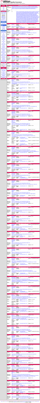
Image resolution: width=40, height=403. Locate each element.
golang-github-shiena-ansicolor (31, 19)
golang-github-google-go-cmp (25, 13)
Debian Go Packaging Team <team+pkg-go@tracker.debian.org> (21, 65)
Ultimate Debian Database (3, 75)
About (3, 7)
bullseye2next (3, 57)
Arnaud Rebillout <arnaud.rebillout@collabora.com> (19, 106)
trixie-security (3, 44)
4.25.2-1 (26, 282)
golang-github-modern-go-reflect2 (14, 217)
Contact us (3, 10)
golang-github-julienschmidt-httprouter (14, 165)
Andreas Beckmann (25, 401)
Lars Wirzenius (15, 401)
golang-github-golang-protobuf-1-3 (14, 80)
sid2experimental (3, 32)
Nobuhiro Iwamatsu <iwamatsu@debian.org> (28, 42)
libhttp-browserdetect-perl (23, 22)
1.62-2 (26, 369)
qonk (35, 22)
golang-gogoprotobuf (35, 20)
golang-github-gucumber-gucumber (14, 133)
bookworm (3, 47)
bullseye (3, 53)
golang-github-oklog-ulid (14, 232)
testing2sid (3, 39)
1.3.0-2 (26, 169)
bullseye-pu (3, 56)
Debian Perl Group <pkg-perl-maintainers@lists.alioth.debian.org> (21, 360)
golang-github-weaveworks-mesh (27, 20)
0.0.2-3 (26, 99)
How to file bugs (3, 12)
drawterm (17, 11)
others (34, 401)
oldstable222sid (3, 60)
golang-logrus (25, 21)
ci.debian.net (3, 77)
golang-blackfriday (21, 11)
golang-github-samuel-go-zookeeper (21, 19)
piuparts (2, 401)
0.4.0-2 (26, 152)
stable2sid (3, 58)
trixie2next (3, 46)
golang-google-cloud (13, 315)
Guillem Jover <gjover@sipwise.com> (17, 281)
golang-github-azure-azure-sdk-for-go (14, 48)
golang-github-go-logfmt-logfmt (14, 72)
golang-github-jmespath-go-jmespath (27, 15)
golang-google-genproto (13, 328)
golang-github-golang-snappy (14, 93)
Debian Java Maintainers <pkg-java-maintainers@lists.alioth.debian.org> (22, 383)
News (3, 8)
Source (4, 63)
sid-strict (3, 34)
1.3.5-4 (26, 84)
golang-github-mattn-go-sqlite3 (30, 16)
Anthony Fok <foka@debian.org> (16, 66)
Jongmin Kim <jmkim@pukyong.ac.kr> (23, 151)
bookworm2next (3, 52)
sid (3, 33)
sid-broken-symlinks (3, 38)
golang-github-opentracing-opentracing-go (14, 250)
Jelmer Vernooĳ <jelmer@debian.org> (17, 297)
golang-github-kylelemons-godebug (21, 16)
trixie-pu (3, 45)
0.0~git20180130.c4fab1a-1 (24, 264)
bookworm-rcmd (3, 48)
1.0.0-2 (26, 244)
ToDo (3, 66)
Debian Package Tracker (3, 73)
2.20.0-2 (26, 125)
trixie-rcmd (3, 43)
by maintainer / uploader (3, 26)
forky (3, 40)
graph (4, 29)
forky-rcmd (3, 41)
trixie (3, 42)
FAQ (3, 9)
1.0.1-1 (26, 203)
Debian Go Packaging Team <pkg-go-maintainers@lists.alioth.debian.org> (22, 41)
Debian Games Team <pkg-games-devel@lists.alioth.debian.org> (21, 396)
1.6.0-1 (26, 34)
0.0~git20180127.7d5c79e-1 (24, 138)
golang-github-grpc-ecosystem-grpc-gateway (26, 14)
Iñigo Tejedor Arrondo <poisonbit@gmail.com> (24, 376)
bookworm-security (3, 50)
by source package (3, 28)
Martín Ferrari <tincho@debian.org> (17, 26)
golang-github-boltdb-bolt (26, 12)
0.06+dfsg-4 (21, 392)
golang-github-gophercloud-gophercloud (14, 112)
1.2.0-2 (26, 254)
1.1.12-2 (26, 161)
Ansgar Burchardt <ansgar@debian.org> (29, 375)
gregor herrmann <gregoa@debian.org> (17, 368)
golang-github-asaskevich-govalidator (29, 11)
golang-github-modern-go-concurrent (27, 17)
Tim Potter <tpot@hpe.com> (22, 33)
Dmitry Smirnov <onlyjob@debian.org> (17, 135)
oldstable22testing (3, 61)
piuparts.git (37, 401)
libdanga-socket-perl (13, 366)
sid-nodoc (3, 35)
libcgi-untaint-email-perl (31, 21)
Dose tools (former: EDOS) (3, 70)
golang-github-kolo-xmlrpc (14, 174)
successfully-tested (22, 27)
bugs (5, 64)
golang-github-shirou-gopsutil (14, 277)
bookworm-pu (3, 51)
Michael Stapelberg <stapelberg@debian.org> (28, 309)
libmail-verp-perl (32, 22)
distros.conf (3, 17)
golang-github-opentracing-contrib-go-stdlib (14, 240)
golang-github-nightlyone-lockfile (14, 225)
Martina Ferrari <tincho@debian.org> (17, 243)
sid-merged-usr (3, 36)
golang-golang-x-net (13, 307)
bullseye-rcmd (4, 54)
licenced (6, 401)
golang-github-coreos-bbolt (34, 12)
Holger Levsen (30, 401)
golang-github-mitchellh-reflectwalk (14, 200)
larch (27, 21)
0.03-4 (26, 362)
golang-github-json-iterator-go (14, 157)
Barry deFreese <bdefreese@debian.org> (28, 397)
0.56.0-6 (26, 319)
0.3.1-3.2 (26, 398)
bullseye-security (3, 55)
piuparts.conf (3, 16)
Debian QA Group (3, 69)
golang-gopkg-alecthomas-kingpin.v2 (14, 336)
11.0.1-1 (26, 43)
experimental (3, 31)
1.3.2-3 (26, 303)
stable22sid (3, 59)
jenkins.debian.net (3, 76)
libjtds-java (28, 22)
